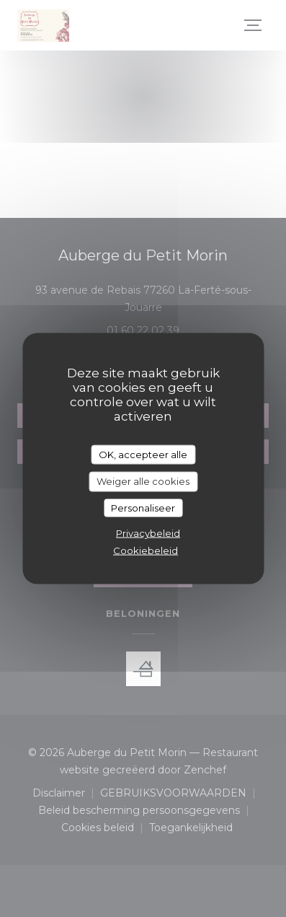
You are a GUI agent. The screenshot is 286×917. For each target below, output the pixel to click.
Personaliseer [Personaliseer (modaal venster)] (143, 507)
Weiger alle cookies (143, 481)
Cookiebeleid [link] (145, 550)
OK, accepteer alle (143, 454)
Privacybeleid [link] (148, 533)
